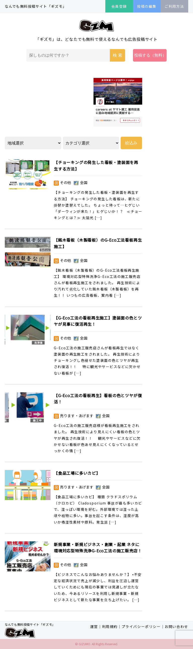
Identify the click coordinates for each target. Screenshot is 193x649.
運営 (94, 626)
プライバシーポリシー (141, 626)
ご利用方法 (174, 6)
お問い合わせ (176, 626)
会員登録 (119, 6)
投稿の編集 (146, 6)
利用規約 (110, 626)
